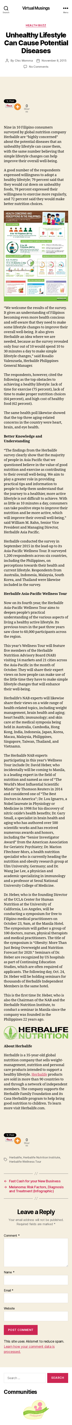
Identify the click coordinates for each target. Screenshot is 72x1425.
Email (8, 1290)
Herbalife (39, 1074)
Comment (12, 1235)
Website (9, 1308)
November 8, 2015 (54, 60)
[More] (17, 106)
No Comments (38, 66)
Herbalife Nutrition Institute (41, 1157)
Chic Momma (24, 60)
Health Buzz (36, 25)
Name (9, 1272)
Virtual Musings (36, 8)
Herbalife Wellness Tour (25, 1161)
